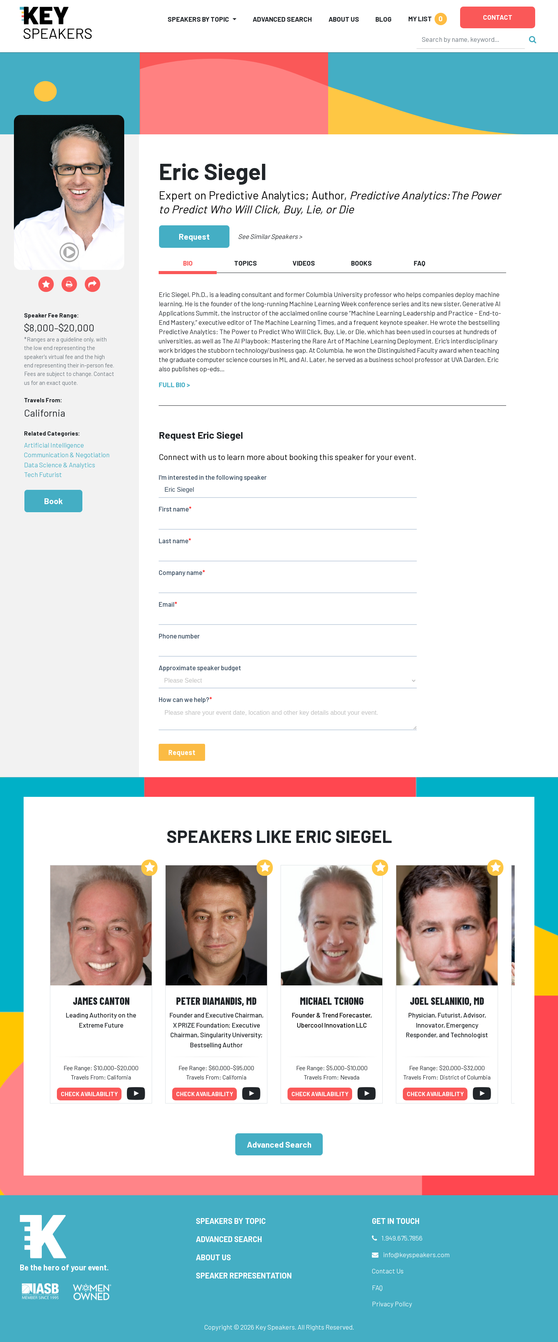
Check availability (89, 1093)
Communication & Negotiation (67, 454)
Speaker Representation (244, 1275)
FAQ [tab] (419, 263)
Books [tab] (361, 263)
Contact (497, 17)
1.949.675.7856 (402, 1238)
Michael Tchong (332, 1001)
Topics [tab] (245, 263)
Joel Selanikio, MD (447, 1001)
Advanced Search (282, 19)
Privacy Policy (392, 1304)
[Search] (470, 39)
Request (194, 236)
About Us (344, 19)
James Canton (101, 1001)
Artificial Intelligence (54, 445)
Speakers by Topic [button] (198, 19)
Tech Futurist (43, 474)
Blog (383, 19)
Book (53, 501)
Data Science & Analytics (59, 464)
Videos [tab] (304, 263)
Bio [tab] (188, 263)
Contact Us (388, 1271)
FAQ (377, 1287)
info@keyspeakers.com (416, 1254)
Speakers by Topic (231, 1220)
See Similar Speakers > (270, 236)
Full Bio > (174, 384)
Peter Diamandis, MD (216, 1001)
